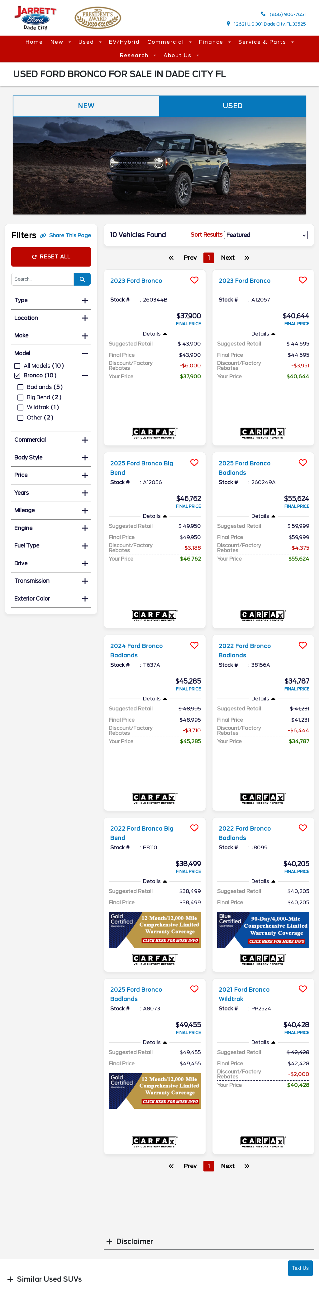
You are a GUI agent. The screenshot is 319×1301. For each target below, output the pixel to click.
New (57, 42)
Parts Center (105, 1244)
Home (34, 42)
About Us (178, 55)
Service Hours (106, 1232)
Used (87, 42)
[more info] (155, 270)
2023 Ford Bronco (140, 280)
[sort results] (266, 235)
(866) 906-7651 (283, 14)
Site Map (250, 1248)
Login (246, 1284)
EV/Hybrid (124, 42)
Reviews (174, 1244)
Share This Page (65, 235)
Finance (212, 42)
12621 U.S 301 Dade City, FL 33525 (266, 24)
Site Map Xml (255, 1260)
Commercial (166, 42)
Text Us (300, 1268)
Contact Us (179, 1232)
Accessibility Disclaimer (180, 1187)
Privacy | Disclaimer (264, 1272)
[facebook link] (242, 1234)
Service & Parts (263, 42)
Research (135, 55)
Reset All (51, 257)
